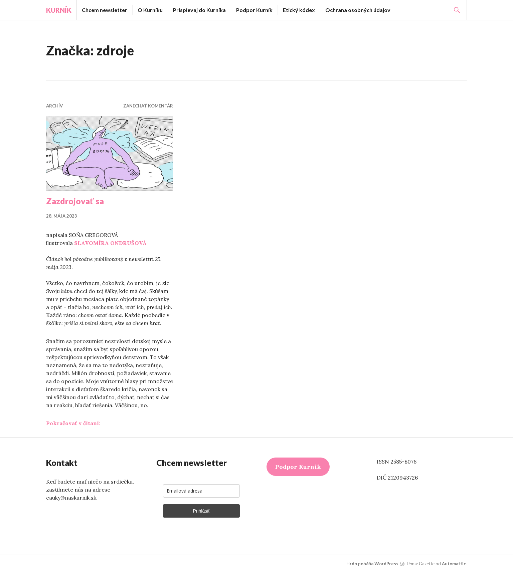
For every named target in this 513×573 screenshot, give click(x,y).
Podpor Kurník (254, 10)
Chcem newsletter (104, 10)
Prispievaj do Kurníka (199, 10)
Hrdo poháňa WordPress (372, 563)
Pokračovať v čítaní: (73, 423)
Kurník (58, 10)
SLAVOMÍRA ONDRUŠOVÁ (110, 243)
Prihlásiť (201, 511)
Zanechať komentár (148, 105)
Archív (54, 105)
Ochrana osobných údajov (357, 10)
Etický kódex (299, 10)
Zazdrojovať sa (75, 201)
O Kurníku (150, 10)
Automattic (454, 563)
